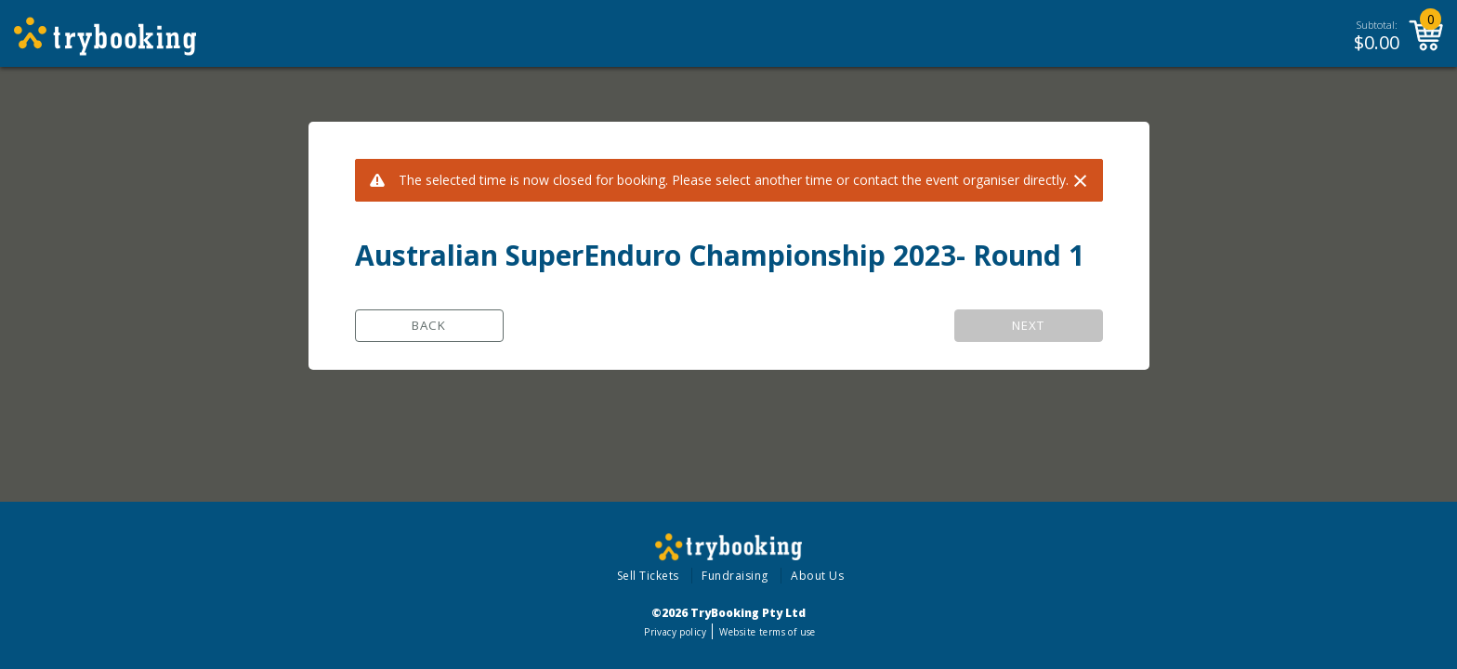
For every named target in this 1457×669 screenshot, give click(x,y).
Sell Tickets (648, 576)
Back (429, 325)
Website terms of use (767, 631)
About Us (817, 576)
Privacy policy (675, 631)
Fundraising (735, 576)
